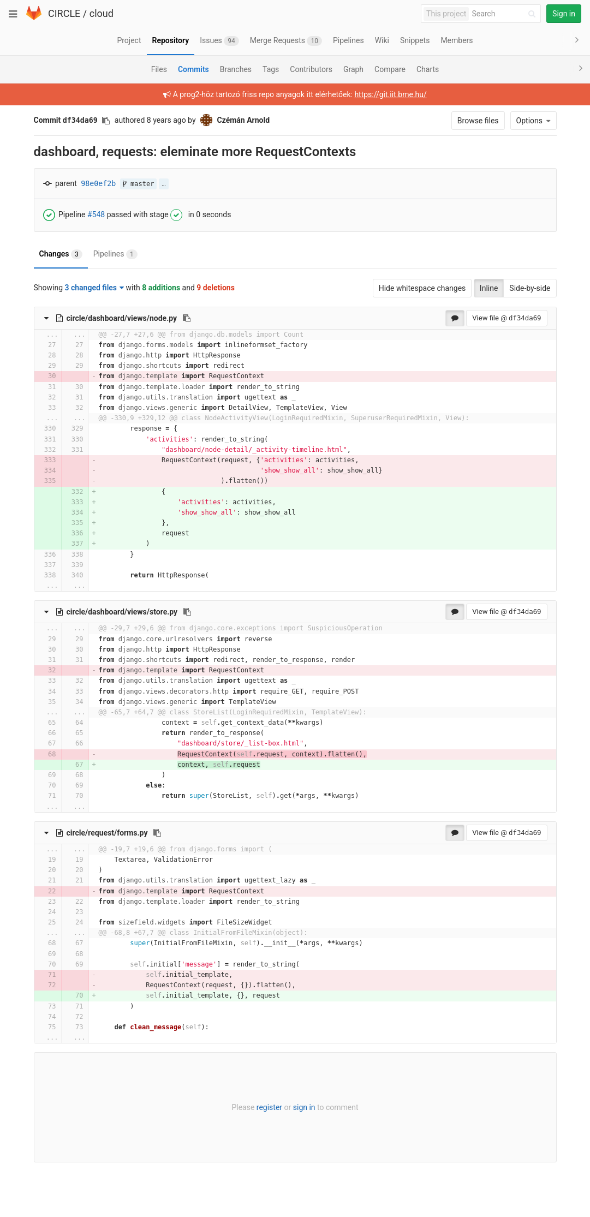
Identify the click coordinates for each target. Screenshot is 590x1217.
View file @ (506, 318)
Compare (390, 69)
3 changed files (94, 287)
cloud (102, 13)
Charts (427, 69)
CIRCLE (64, 13)
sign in (304, 1107)
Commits (193, 69)
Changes (60, 254)
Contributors (311, 69)
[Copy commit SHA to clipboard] (105, 120)
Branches (236, 69)
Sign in (563, 13)
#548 (96, 214)
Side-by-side (529, 288)
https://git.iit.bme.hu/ (390, 94)
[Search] (505, 14)
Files (159, 69)
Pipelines (115, 254)
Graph (353, 69)
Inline (489, 288)
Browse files (478, 120)
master (138, 184)
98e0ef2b (98, 184)
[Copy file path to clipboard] (186, 318)
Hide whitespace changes (422, 288)
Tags (271, 69)
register (269, 1107)
